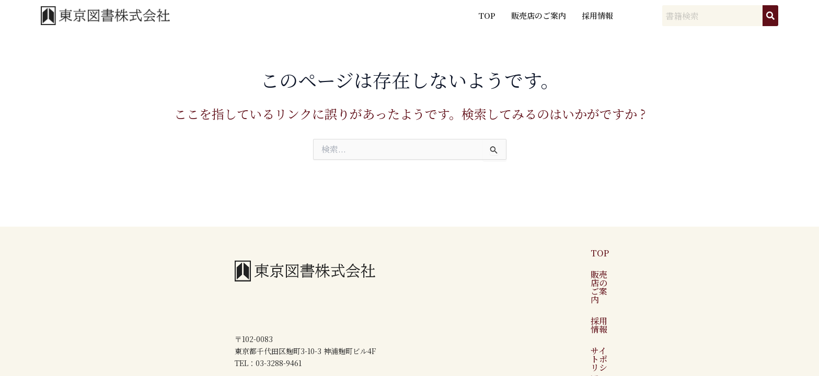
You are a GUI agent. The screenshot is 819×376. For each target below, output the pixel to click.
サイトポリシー (624, 284)
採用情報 (597, 15)
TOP (486, 15)
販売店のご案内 (538, 15)
